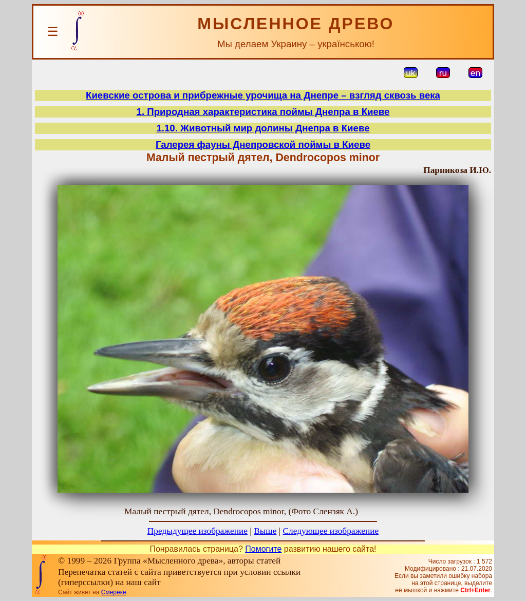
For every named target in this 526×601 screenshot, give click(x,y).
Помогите (263, 549)
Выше (265, 531)
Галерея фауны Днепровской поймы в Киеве (263, 144)
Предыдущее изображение (197, 531)
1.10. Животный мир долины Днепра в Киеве (262, 128)
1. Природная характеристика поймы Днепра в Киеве (263, 111)
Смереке (113, 592)
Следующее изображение (331, 531)
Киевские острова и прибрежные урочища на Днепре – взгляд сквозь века (263, 95)
